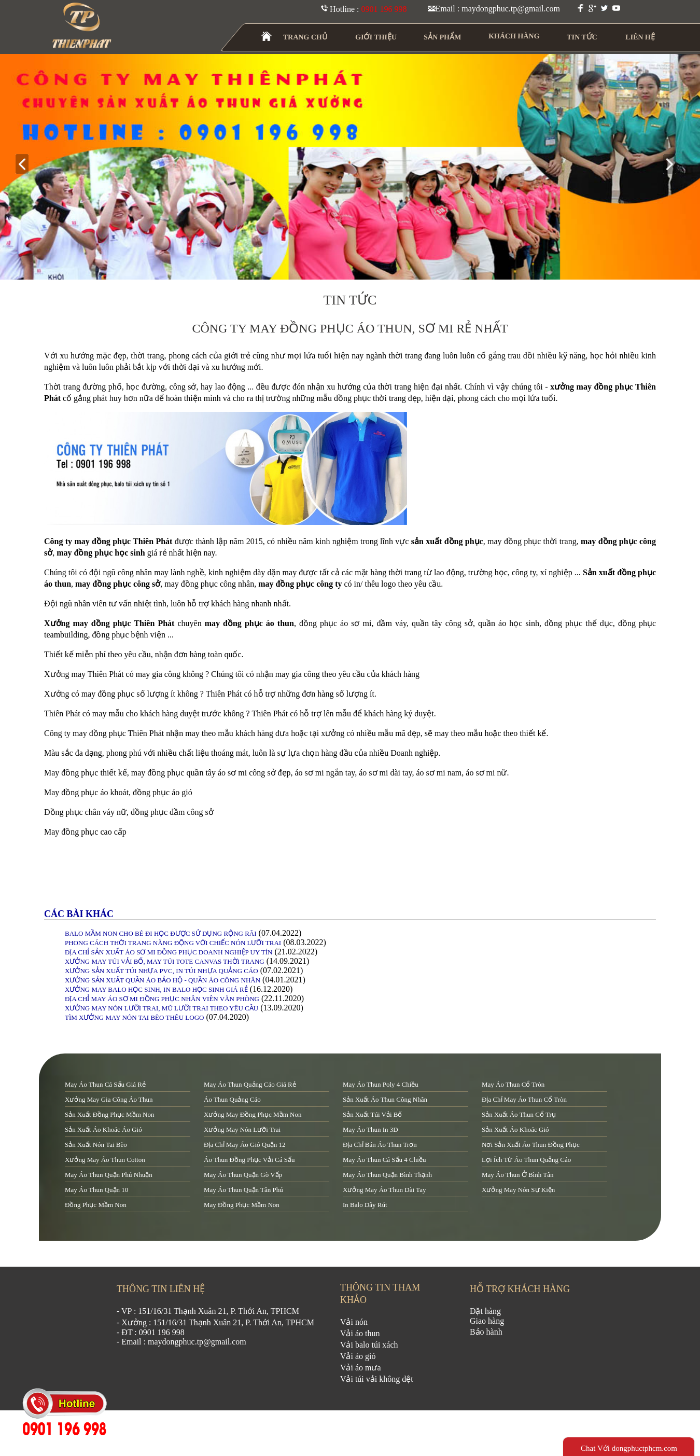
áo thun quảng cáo (232, 1099)
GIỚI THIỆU (376, 37)
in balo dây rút (365, 1205)
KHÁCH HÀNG (514, 36)
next (673, 164)
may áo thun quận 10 (96, 1190)
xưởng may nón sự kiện (518, 1190)
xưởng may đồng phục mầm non (252, 1114)
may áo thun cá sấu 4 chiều (384, 1159)
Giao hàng (487, 1320)
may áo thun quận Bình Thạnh (387, 1174)
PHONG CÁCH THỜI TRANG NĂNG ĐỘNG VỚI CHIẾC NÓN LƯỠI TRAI (173, 943)
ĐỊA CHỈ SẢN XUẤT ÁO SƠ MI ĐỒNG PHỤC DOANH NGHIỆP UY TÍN (168, 952)
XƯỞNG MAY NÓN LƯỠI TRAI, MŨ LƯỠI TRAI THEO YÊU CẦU (161, 1008)
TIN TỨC (582, 37)
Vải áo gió (358, 1356)
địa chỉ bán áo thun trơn (380, 1144)
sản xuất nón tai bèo (96, 1144)
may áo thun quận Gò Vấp (243, 1174)
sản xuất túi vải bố (372, 1114)
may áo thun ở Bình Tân (517, 1174)
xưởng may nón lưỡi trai (242, 1129)
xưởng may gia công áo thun (109, 1099)
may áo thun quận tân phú (243, 1190)
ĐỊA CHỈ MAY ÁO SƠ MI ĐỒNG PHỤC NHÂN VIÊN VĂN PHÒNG (162, 999)
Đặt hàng (485, 1311)
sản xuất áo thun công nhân (385, 1099)
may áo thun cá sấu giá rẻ (105, 1084)
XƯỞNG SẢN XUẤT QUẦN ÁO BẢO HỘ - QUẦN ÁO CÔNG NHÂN (162, 980)
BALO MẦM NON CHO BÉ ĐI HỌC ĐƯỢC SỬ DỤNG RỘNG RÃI (161, 933)
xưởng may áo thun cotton (105, 1159)
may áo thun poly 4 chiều (380, 1084)
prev (26, 164)
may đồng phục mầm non (241, 1205)
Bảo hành (486, 1331)
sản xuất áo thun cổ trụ (519, 1114)
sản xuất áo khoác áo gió (103, 1129)
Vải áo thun (360, 1333)
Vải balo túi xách (369, 1344)
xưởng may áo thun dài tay (384, 1190)
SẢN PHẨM (442, 37)
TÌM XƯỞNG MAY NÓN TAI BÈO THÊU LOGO (134, 1017)
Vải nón (354, 1322)
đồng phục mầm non (96, 1205)
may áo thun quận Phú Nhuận (108, 1174)
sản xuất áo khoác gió (515, 1129)
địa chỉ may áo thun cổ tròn (524, 1099)
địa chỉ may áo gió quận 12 (244, 1144)
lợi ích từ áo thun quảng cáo (526, 1159)
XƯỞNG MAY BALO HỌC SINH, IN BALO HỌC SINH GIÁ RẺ (156, 989)
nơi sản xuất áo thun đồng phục (531, 1144)
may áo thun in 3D (370, 1129)
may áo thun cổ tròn (513, 1084)
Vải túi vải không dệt (376, 1379)
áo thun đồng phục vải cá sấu (249, 1159)
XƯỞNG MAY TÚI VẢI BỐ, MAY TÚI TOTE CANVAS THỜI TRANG (164, 961)
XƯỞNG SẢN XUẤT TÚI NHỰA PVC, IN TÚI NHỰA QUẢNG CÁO (161, 971)
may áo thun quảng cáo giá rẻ (250, 1084)
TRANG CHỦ (305, 37)
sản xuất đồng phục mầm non (109, 1114)
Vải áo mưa (360, 1367)
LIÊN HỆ (640, 37)
